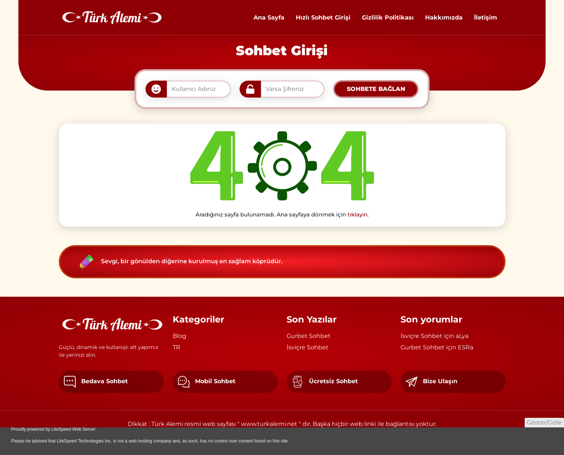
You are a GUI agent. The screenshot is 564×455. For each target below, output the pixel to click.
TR (176, 347)
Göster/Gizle (544, 422)
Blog (179, 335)
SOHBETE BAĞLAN (376, 88)
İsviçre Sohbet (307, 347)
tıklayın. (358, 214)
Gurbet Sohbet (309, 335)
